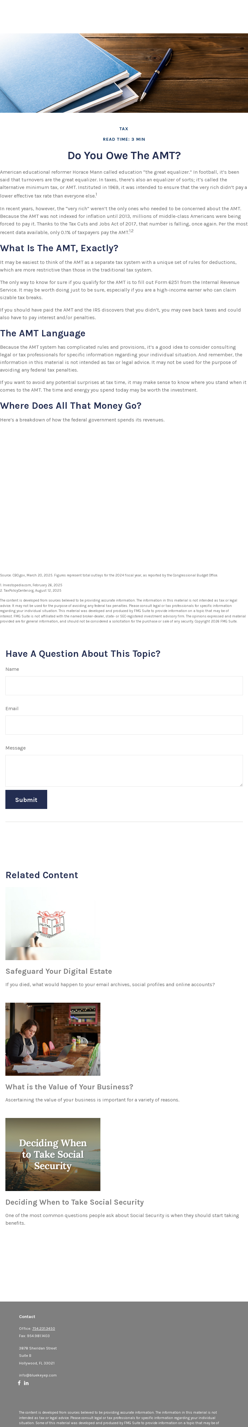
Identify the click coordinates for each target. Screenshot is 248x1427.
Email (12, 708)
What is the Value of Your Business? (69, 1086)
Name (12, 669)
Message (15, 748)
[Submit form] (26, 799)
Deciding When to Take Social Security (74, 1202)
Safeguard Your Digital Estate (58, 971)
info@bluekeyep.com (38, 1375)
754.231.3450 (43, 1328)
